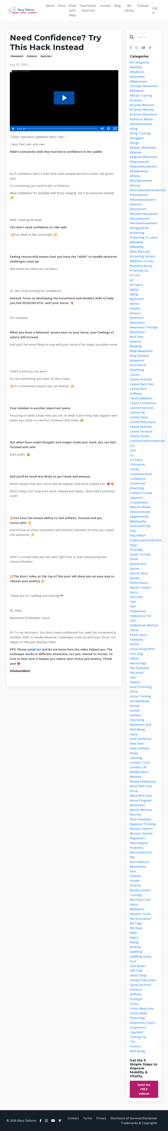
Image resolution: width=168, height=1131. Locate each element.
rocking (135, 947)
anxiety (135, 308)
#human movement (144, 214)
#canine (135, 100)
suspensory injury (142, 1023)
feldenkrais (138, 611)
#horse (135, 185)
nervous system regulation (141, 835)
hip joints (137, 672)
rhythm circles (140, 914)
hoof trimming (141, 687)
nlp (132, 857)
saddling (136, 952)
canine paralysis (141, 431)
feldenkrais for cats (141, 618)
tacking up (138, 1037)
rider (133, 933)
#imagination (139, 228)
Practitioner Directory (88, 8)
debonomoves (140, 512)
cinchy (134, 469)
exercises (136, 597)
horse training (140, 696)
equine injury (139, 573)
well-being (137, 1051)
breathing (137, 370)
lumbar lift (138, 767)
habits (134, 658)
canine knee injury (143, 422)
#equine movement (143, 157)
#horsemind (138, 195)
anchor (135, 304)
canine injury (139, 417)
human (135, 710)
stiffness (136, 994)
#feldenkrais (139, 171)
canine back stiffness (138, 391)
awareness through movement (144, 329)
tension (135, 1046)
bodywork (137, 360)
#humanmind (17, 56)
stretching (137, 1018)
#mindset (136, 242)
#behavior (137, 91)
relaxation (137, 909)
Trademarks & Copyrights (139, 1123)
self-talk (136, 970)
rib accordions (140, 919)
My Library (129, 8)
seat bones (138, 966)
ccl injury (136, 460)
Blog (117, 6)
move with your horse (141, 788)
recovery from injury (140, 902)
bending (135, 346)
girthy (134, 644)
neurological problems (139, 845)
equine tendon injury (140, 589)
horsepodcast (140, 701)
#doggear (137, 138)
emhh (134, 559)
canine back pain (142, 384)
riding (134, 942)
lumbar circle (140, 762)
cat (132, 445)
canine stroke (139, 436)
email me (35, 649)
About (50, 6)
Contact (105, 6)
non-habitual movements (139, 864)
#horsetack (138, 209)
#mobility (137, 247)
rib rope (136, 928)
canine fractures (142, 408)
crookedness (139, 502)
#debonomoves (141, 124)
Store (61, 6)
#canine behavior (142, 105)
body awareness (141, 351)
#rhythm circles (141, 261)
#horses (136, 204)
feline (134, 630)
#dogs (134, 143)
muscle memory (141, 810)
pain (133, 871)
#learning (137, 233)
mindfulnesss (139, 772)
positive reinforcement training (140, 890)
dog (133, 531)
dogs (133, 545)
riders (134, 937)
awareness (137, 322)
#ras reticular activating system (142, 254)
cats (133, 450)
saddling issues (140, 956)
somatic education (143, 980)
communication (141, 474)
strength (136, 999)
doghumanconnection (144, 540)
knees (134, 753)
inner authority (140, 739)
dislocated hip (140, 526)
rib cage (136, 923)
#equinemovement (143, 166)
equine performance (139, 580)
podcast (135, 876)
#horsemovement (143, 200)
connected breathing (137, 485)
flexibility (136, 639)
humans (135, 715)
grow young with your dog (142, 651)
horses (135, 706)
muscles (135, 814)
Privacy (101, 1118)
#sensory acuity (141, 266)
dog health (138, 535)
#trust (135, 275)
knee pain (137, 743)
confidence (32, 56)
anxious (135, 313)
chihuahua (137, 464)
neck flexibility (140, 819)
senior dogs (138, 975)
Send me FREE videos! (143, 1089)
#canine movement (143, 114)
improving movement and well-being (140, 724)
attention (136, 318)
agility (134, 289)
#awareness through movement (144, 83)
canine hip (137, 412)
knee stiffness (140, 748)
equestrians (46, 56)
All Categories (139, 62)
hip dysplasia (139, 668)
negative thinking (143, 824)
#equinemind (139, 162)
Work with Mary (72, 10)
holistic (135, 682)
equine (134, 569)
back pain (136, 337)
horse (134, 691)
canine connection (143, 403)
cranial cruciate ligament (141, 495)
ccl (132, 455)
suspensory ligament (138, 1029)
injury (134, 734)
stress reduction (142, 1008)
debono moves (140, 507)
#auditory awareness (137, 74)
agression (137, 299)
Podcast (143, 6)
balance (135, 341)
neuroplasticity (141, 852)
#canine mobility (142, 110)
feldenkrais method (144, 625)
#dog (134, 129)
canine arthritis (141, 379)
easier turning (140, 554)
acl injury (136, 285)
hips (133, 677)
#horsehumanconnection (144, 190)
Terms (87, 1118)
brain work (138, 365)
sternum (136, 990)
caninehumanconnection (144, 441)
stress (134, 1004)
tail (132, 1041)
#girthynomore (141, 181)
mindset (135, 777)
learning (136, 758)
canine (134, 375)
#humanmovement (143, 223)
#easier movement (143, 147)
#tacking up (139, 270)
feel (133, 606)
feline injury (138, 635)
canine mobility (141, 427)
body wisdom (139, 356)
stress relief (138, 1013)
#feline (135, 176)
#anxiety (136, 67)
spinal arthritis (140, 985)
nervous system (141, 829)
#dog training (140, 133)
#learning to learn (144, 237)
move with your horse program (141, 798)
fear (133, 602)
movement (137, 805)
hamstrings (138, 663)
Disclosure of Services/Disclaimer (133, 1118)
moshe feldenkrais (143, 781)
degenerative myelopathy (139, 518)
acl (132, 280)
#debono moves (141, 119)
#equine (135, 152)
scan (133, 961)
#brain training (141, 95)
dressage (136, 549)
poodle (134, 881)
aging (134, 294)
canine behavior (141, 398)
